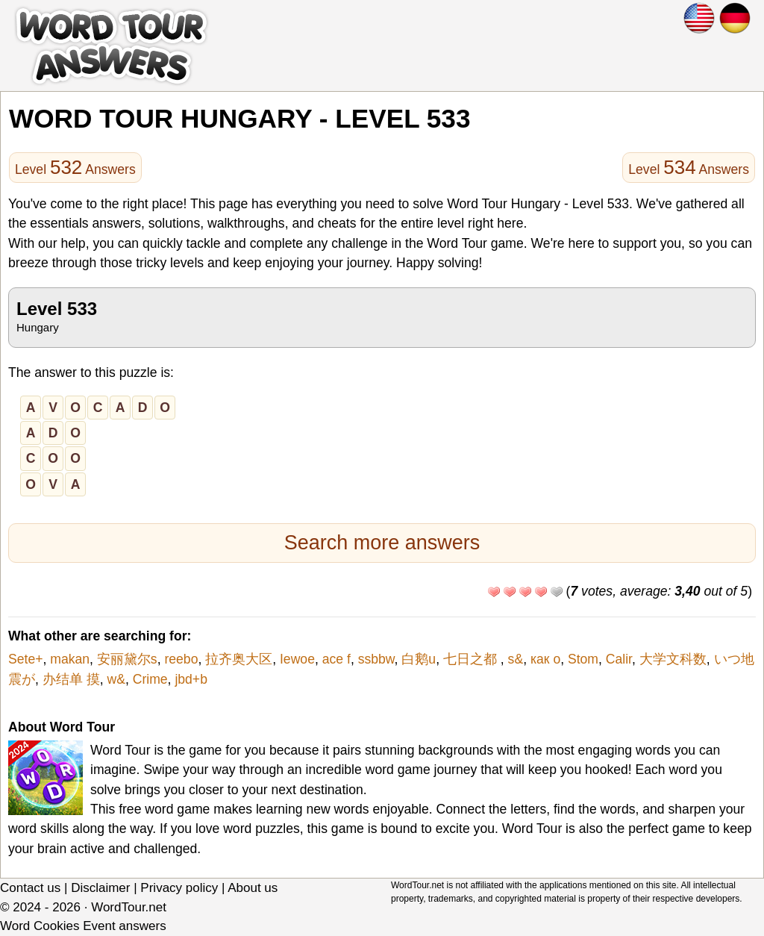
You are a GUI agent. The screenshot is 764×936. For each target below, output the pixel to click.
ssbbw (376, 659)
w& (116, 679)
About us (253, 888)
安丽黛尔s (127, 659)
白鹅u (418, 659)
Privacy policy (179, 888)
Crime (150, 679)
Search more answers (382, 542)
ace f (336, 659)
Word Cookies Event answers (83, 926)
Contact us (30, 888)
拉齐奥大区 (238, 659)
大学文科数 (673, 659)
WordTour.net (128, 907)
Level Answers (75, 167)
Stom (583, 659)
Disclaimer (100, 888)
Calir (619, 659)
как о (545, 659)
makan (70, 659)
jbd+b (191, 679)
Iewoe (297, 659)
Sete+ (25, 659)
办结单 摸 (71, 679)
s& (516, 659)
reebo (181, 659)
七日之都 (472, 659)
